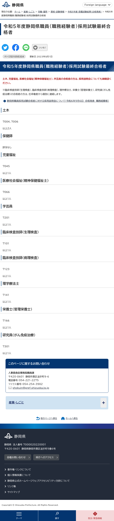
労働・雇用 (42, 12)
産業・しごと (29, 12)
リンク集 (11, 486)
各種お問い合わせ (16, 457)
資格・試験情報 (58, 12)
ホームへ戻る (72, 418)
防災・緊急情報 (95, 518)
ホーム (17, 12)
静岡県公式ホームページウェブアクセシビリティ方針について (38, 481)
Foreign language (96, 5)
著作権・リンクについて (19, 469)
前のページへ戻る (48, 418)
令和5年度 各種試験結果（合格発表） (85, 12)
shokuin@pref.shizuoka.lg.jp (31, 388)
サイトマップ (13, 492)
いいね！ (42, 48)
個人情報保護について (19, 475)
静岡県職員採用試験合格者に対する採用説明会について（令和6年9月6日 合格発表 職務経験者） (58, 101)
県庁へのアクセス (45, 457)
